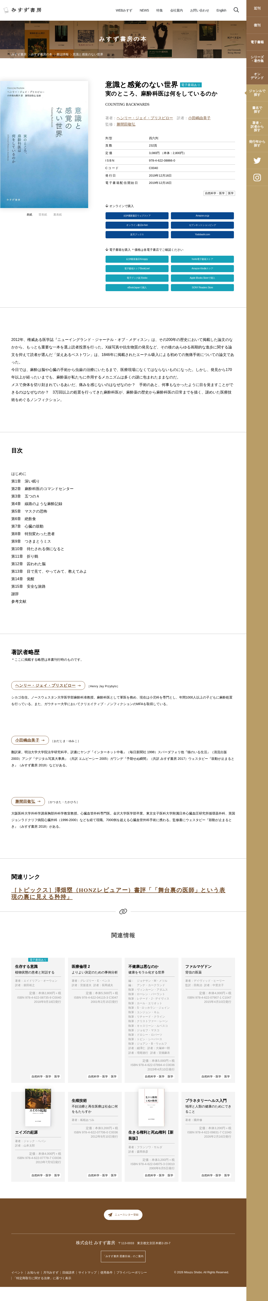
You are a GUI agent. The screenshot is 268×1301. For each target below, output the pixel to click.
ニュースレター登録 (123, 1230)
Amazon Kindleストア (202, 277)
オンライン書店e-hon (137, 228)
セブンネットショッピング (202, 228)
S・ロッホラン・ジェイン (153, 1021)
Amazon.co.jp (203, 217)
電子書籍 (257, 42)
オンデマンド (257, 75)
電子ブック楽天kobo (137, 288)
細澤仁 (141, 1062)
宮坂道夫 (85, 999)
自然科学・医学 (41, 1090)
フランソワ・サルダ (149, 1161)
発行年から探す (257, 143)
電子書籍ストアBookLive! (137, 277)
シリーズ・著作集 (257, 58)
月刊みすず (51, 1286)
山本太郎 (29, 1159)
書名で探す (257, 109)
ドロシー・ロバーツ (149, 1048)
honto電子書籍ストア (202, 265)
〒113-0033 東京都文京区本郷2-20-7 (144, 1260)
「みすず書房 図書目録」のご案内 (123, 1272)
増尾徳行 (142, 1066)
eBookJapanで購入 (137, 299)
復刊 (257, 25)
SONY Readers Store (202, 299)
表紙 (29, 214)
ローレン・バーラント (151, 1008)
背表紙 (43, 214)
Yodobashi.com (202, 239)
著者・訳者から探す (257, 126)
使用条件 (106, 1286)
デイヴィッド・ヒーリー (209, 994)
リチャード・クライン (151, 1030)
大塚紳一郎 (163, 1062)
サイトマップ (87, 1286)
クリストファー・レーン (152, 1035)
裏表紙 (57, 214)
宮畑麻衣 (164, 1066)
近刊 (257, 8)
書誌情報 (62, 54)
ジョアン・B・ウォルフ (152, 1057)
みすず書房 (19, 54)
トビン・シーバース (149, 1053)
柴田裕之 (29, 999)
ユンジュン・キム (148, 1026)
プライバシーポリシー (131, 1286)
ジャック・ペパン (35, 1155)
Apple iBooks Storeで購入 (202, 288)
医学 (57, 1090)
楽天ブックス (137, 239)
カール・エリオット (149, 1017)
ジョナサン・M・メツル (152, 994)
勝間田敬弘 (126, 124)
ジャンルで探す (257, 92)
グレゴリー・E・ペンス (95, 994)
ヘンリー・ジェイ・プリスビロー (145, 118)
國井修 (198, 1135)
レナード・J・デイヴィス (153, 1012)
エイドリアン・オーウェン (40, 994)
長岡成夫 (107, 999)
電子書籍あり (191, 85)
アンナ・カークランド (151, 999)
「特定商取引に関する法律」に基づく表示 (42, 1292)
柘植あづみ (87, 1135)
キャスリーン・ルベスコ (152, 1039)
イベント (17, 1286)
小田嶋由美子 (199, 118)
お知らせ (33, 1286)
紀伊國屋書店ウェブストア (137, 217)
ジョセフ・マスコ (148, 1044)
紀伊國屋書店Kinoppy (137, 265)
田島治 (198, 999)
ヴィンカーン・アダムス (152, 1003)
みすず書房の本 (123, 39)
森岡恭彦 (142, 1165)
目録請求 (68, 1286)
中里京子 (218, 999)
